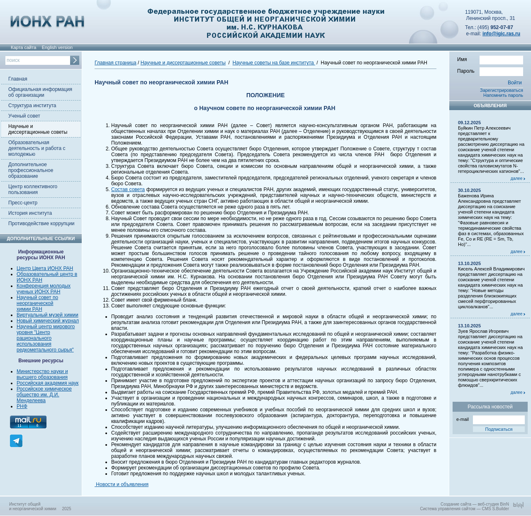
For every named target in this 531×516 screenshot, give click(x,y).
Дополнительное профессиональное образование (30, 170)
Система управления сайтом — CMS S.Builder (464, 508)
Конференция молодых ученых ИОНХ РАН (44, 289)
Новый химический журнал (48, 321)
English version (57, 47)
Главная (17, 79)
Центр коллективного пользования (32, 189)
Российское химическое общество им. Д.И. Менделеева (44, 394)
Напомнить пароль (503, 95)
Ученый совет (24, 116)
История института (30, 213)
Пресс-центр (22, 203)
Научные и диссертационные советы (37, 129)
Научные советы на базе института (274, 63)
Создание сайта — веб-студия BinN (475, 504)
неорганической (35, 303)
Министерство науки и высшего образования (42, 374)
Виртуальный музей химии (47, 315)
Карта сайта (23, 47)
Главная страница (115, 63)
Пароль (490, 70)
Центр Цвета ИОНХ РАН (45, 268)
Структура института (32, 105)
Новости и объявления (122, 484)
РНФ (22, 406)
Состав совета (128, 189)
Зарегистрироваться (501, 90)
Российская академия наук (47, 383)
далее (518, 178)
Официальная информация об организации (40, 92)
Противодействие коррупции (41, 223)
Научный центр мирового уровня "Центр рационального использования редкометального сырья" (46, 338)
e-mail (490, 418)
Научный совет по (37, 297)
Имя (490, 59)
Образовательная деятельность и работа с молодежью (36, 148)
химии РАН (29, 309)
